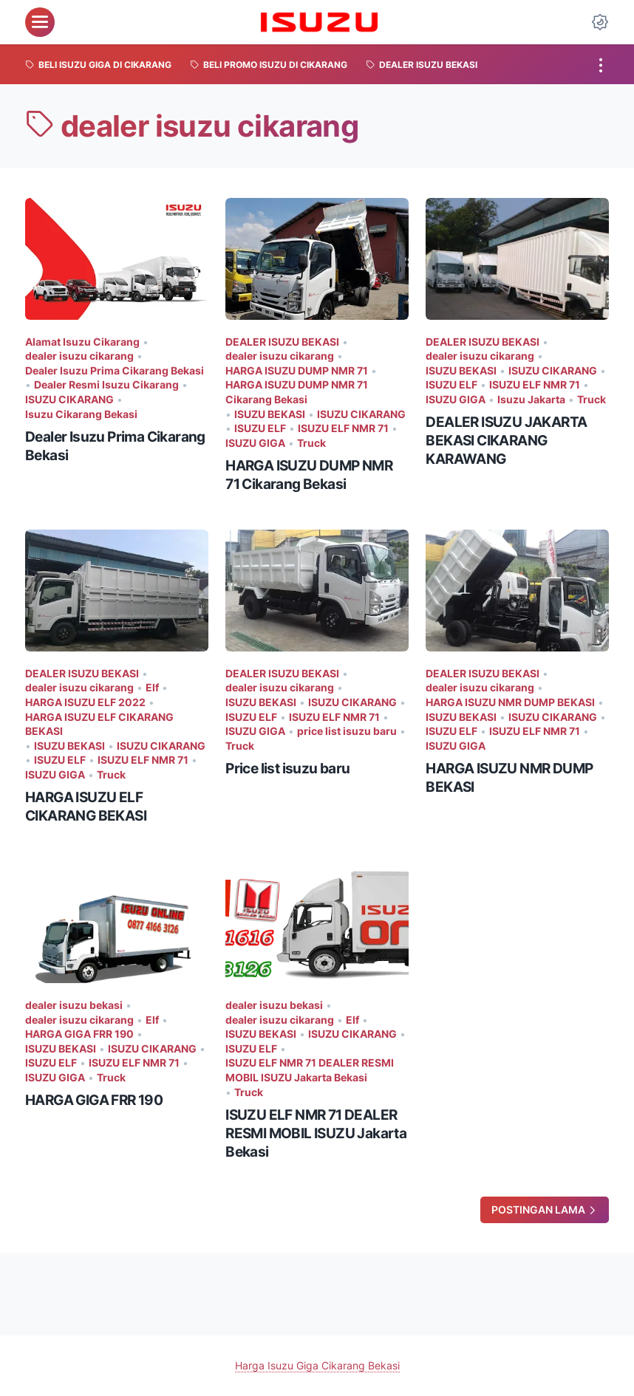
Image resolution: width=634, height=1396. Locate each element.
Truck (311, 443)
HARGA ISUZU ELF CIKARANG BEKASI (99, 724)
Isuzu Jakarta (531, 399)
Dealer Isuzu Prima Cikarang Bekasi (114, 370)
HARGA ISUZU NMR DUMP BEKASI (510, 702)
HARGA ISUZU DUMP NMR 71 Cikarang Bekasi (296, 392)
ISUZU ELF (260, 428)
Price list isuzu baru (287, 768)
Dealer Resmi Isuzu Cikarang (106, 384)
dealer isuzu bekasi (74, 1005)
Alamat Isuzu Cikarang (82, 341)
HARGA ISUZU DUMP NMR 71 (296, 370)
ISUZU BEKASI (269, 414)
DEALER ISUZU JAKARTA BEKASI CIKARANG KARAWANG (506, 440)
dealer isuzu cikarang (79, 355)
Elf (152, 687)
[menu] (40, 22)
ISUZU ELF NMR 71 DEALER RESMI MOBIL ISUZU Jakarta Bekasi (309, 1070)
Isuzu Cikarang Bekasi (81, 414)
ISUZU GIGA (255, 443)
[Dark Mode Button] (600, 22)
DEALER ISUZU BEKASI (282, 341)
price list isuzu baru (347, 731)
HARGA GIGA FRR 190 (79, 1033)
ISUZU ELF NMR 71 (343, 428)
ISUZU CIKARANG (69, 399)
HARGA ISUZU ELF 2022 (85, 702)
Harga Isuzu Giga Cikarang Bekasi (317, 1365)
